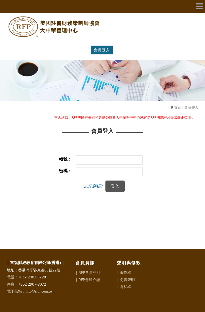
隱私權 (125, 286)
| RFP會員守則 (88, 272)
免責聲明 (127, 279)
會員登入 (102, 50)
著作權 (125, 272)
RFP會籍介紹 (89, 279)
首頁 (177, 107)
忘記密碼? (93, 186)
